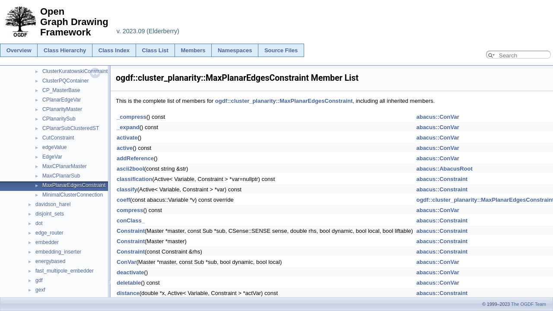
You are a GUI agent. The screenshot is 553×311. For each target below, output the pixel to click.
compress (130, 210)
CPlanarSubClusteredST (70, 128)
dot (39, 223)
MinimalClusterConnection (72, 195)
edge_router (49, 233)
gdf (39, 280)
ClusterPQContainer (65, 81)
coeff (123, 200)
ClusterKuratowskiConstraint (75, 71)
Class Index (114, 50)
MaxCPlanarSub (61, 176)
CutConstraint (58, 138)
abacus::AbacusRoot (444, 168)
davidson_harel (52, 204)
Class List (155, 50)
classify (127, 189)
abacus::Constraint (441, 179)
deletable (129, 282)
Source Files (281, 50)
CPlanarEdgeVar (61, 100)
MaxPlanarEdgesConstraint (73, 185)
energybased (50, 261)
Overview (19, 50)
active (125, 148)
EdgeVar (52, 157)
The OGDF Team (528, 304)
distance (128, 293)
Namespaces (235, 50)
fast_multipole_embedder (64, 271)
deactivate (130, 272)
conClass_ (131, 220)
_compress (131, 117)
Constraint (131, 231)
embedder (47, 242)
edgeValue (54, 147)
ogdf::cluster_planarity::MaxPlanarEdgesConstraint (284, 101)
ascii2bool (130, 168)
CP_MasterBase (61, 90)
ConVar (127, 262)
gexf (40, 290)
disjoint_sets (49, 214)
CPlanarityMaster (62, 109)
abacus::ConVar (437, 117)
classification (134, 179)
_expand (128, 127)
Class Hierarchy (65, 50)
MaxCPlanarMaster (64, 166)
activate (127, 137)
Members (193, 50)
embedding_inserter (58, 252)
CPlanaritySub (59, 119)
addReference (135, 158)
